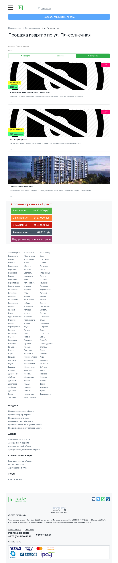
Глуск (10, 364)
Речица (43, 296)
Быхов (11, 323)
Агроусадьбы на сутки (17, 468)
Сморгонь (44, 327)
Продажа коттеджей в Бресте (20, 421)
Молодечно (29, 377)
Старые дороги (46, 344)
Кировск (27, 290)
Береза (11, 276)
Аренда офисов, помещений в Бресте (24, 450)
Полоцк (43, 276)
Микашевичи (29, 364)
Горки (10, 354)
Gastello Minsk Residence (21, 186)
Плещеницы (45, 273)
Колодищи (28, 306)
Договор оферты (14, 530)
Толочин (43, 354)
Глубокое (12, 360)
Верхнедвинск (14, 327)
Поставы (43, 279)
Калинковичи (29, 283)
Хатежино (44, 364)
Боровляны (13, 303)
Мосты (27, 381)
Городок (11, 370)
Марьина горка (30, 357)
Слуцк (42, 320)
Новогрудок (29, 394)
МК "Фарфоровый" (19, 139)
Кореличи (28, 317)
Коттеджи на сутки (16, 464)
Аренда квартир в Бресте (19, 439)
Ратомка (43, 293)
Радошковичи (45, 290)
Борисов (12, 296)
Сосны (42, 337)
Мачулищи (28, 360)
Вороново (12, 340)
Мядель (27, 384)
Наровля (27, 387)
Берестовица (13, 283)
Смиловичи (44, 317)
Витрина (93, 56)
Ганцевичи (12, 347)
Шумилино (44, 387)
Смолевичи (44, 323)
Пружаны (43, 283)
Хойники (43, 367)
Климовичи (29, 300)
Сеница (43, 303)
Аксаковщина (14, 253)
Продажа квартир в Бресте (19, 415)
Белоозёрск (13, 266)
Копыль (27, 313)
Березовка (12, 279)
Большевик (13, 300)
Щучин (42, 391)
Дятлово (12, 391)
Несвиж (27, 391)
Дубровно (12, 387)
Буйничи (12, 320)
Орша (42, 256)
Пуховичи (44, 286)
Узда (42, 357)
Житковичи (29, 259)
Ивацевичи (28, 276)
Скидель (43, 310)
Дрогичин (12, 384)
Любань (27, 347)
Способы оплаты (14, 542)
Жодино (27, 266)
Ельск (10, 394)
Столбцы (43, 347)
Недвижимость (14, 28)
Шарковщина (45, 394)
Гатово (11, 350)
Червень (43, 377)
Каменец (27, 286)
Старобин (44, 340)
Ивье (26, 279)
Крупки (27, 327)
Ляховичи (28, 350)
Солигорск (44, 333)
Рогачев (43, 300)
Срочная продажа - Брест (31, 204)
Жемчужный (29, 256)
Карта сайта (29, 530)
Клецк (26, 293)
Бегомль (12, 263)
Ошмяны (43, 263)
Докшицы (12, 381)
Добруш (11, 377)
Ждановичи (29, 253)
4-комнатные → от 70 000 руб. (31, 232)
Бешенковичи (14, 286)
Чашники (43, 374)
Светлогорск (45, 306)
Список (59, 56)
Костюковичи (29, 320)
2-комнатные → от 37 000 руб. (31, 217)
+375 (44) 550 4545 (19, 536)
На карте (25, 56)
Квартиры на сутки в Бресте (20, 461)
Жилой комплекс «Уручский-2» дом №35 (30, 92)
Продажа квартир (32, 28)
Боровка (11, 306)
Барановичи (13, 256)
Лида (26, 333)
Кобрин (27, 303)
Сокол (42, 330)
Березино (12, 269)
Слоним (43, 313)
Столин (43, 350)
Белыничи (12, 273)
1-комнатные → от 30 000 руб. (31, 210)
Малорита (28, 354)
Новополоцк (45, 253)
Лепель (27, 330)
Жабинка (12, 397)
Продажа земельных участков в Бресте (24, 428)
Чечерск (43, 381)
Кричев (27, 323)
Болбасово (13, 290)
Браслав (11, 310)
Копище (27, 310)
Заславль (28, 273)
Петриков (44, 266)
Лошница (28, 340)
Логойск (27, 337)
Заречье (27, 269)
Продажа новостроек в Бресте (21, 411)
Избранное (39, 8)
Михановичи (29, 367)
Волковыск (13, 333)
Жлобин (27, 263)
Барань (11, 259)
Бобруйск (12, 293)
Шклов (42, 384)
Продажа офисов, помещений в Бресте (24, 425)
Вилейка (11, 330)
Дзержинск (13, 374)
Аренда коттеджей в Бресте (20, 446)
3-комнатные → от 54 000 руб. (31, 225)
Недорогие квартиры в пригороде (31, 239)
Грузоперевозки (15, 479)
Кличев (27, 296)
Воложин (12, 337)
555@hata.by (43, 534)
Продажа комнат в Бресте (19, 418)
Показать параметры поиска (59, 16)
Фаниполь (44, 360)
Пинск (42, 269)
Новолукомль (30, 397)
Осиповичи (44, 259)
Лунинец (27, 344)
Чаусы (42, 370)
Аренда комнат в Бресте (18, 443)
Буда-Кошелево (15, 317)
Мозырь (27, 374)
